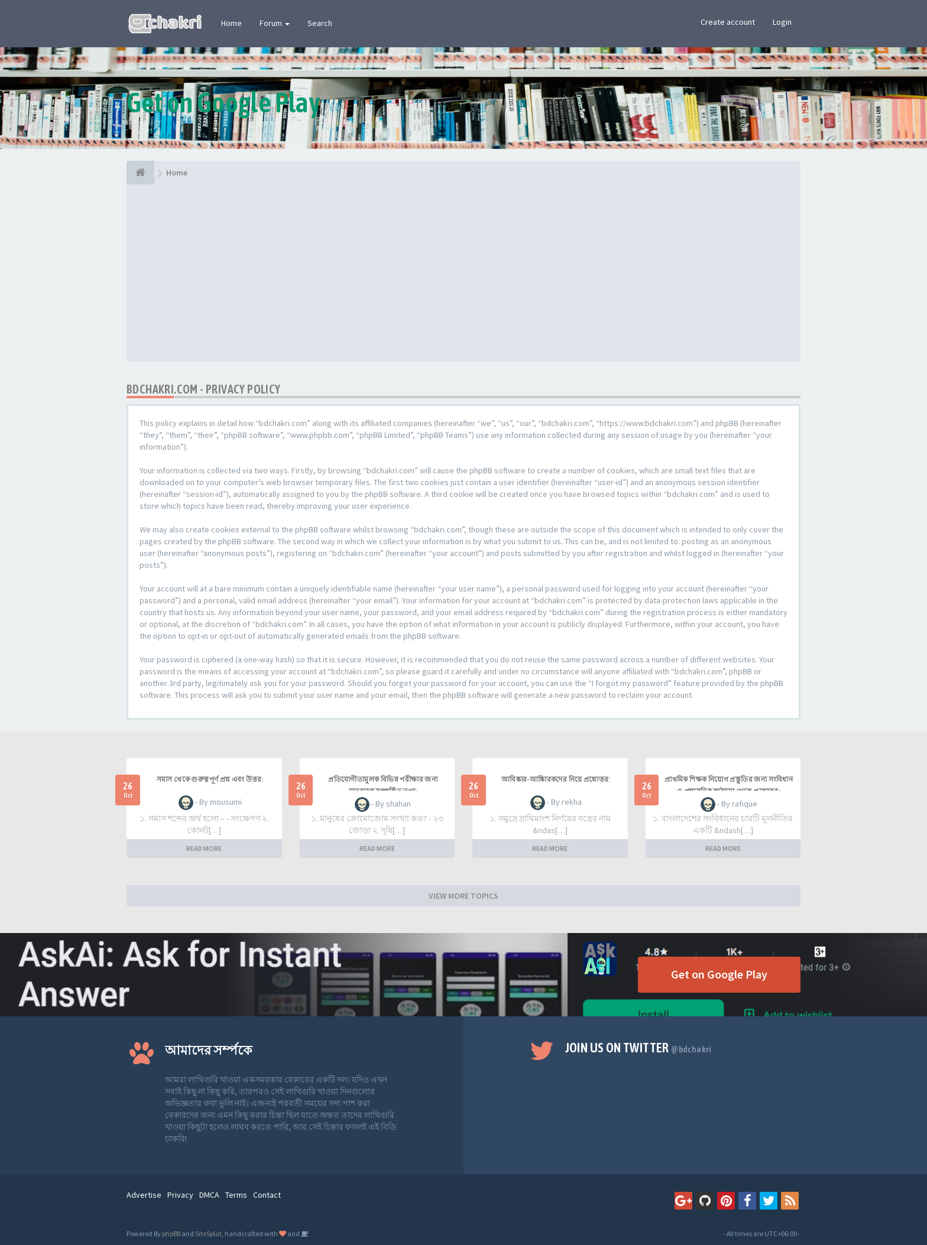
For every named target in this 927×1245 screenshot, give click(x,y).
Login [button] (782, 22)
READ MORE (204, 848)
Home (231, 23)
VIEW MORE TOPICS (463, 895)
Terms (236, 1194)
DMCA (209, 1194)
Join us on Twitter (638, 1047)
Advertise (144, 1194)
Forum (275, 23)
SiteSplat (208, 1233)
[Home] (140, 172)
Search (319, 23)
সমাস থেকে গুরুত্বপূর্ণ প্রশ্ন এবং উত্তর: (210, 779)
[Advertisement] (463, 273)
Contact (267, 1194)
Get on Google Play (719, 974)
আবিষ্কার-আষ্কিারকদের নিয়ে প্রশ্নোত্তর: (556, 779)
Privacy (180, 1194)
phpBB (171, 1233)
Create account (728, 22)
